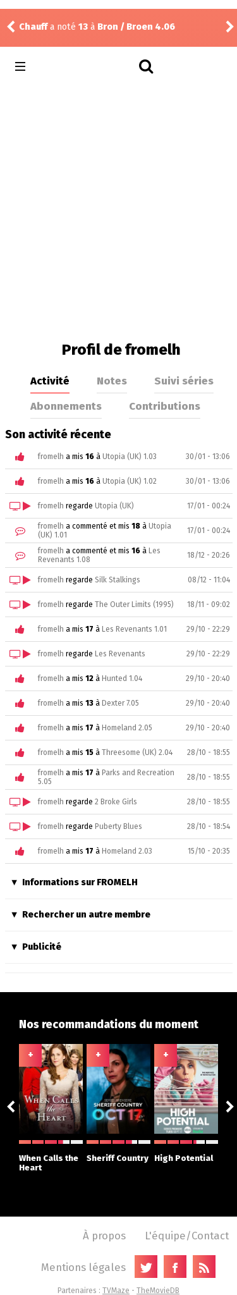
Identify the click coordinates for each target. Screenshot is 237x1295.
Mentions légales (83, 1267)
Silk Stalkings (117, 579)
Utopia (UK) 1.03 (129, 456)
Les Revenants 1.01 (134, 629)
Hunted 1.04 (122, 678)
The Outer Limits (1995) (134, 604)
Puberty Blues (118, 826)
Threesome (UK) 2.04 (137, 752)
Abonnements (66, 406)
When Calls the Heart (51, 1156)
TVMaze (116, 1290)
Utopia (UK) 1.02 (129, 481)
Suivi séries (184, 380)
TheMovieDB (158, 1290)
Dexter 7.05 (120, 703)
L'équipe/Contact (187, 1235)
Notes (112, 380)
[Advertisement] (118, 209)
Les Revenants (120, 653)
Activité (50, 380)
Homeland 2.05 (127, 727)
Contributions (164, 406)
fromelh (51, 456)
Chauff (33, 26)
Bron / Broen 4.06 (136, 26)
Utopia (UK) (114, 505)
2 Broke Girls (116, 801)
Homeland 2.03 (127, 851)
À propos (104, 1235)
